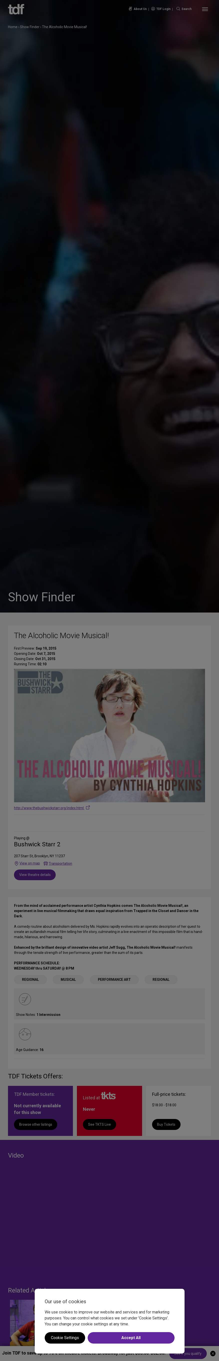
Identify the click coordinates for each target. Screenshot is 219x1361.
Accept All (131, 1337)
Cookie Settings (65, 1337)
